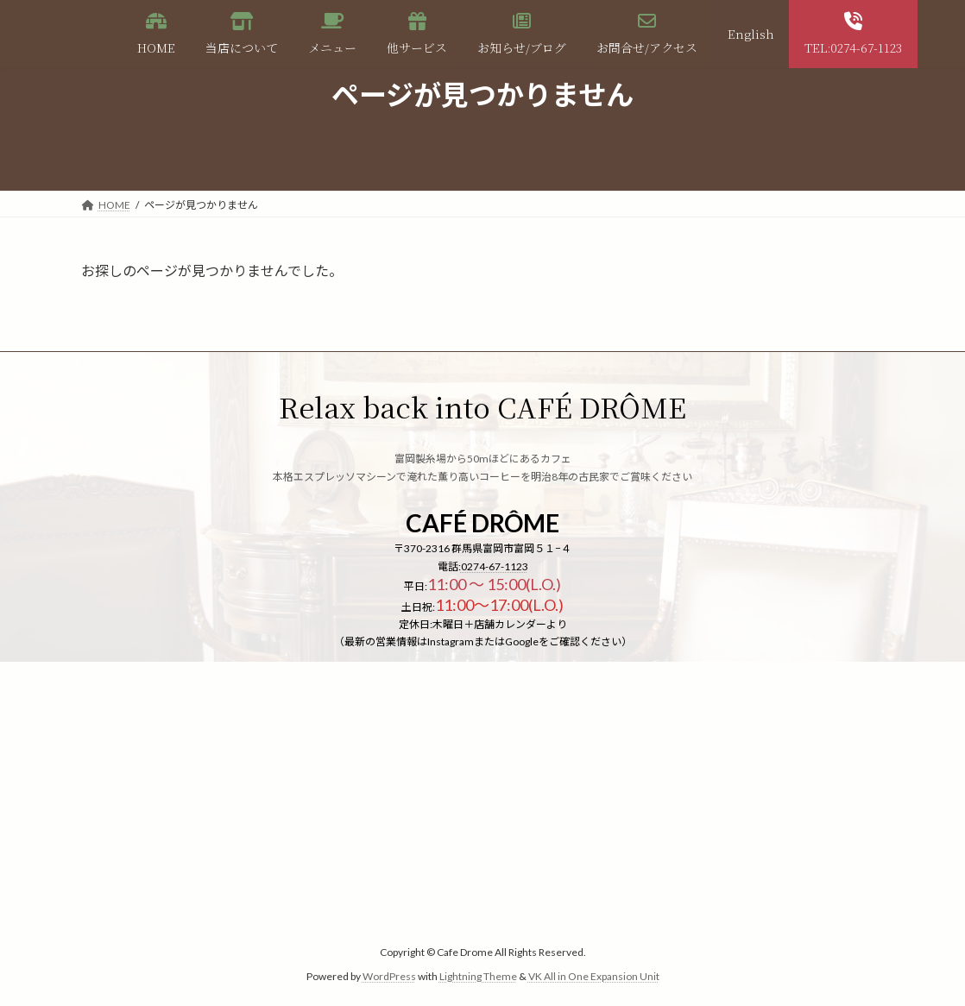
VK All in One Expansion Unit (593, 976)
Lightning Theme (478, 976)
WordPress (389, 976)
